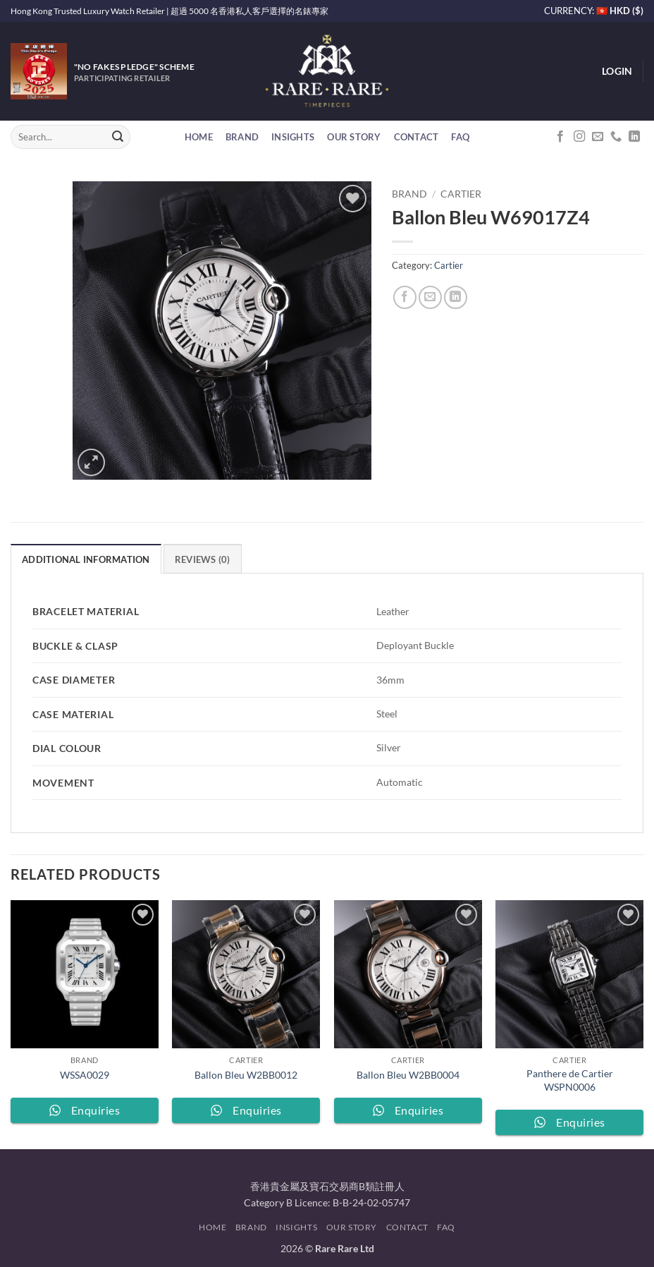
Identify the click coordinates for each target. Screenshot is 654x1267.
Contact (416, 137)
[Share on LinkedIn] (455, 297)
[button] (617, 71)
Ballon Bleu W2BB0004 (408, 1075)
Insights (292, 137)
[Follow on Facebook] (560, 137)
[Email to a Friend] (430, 297)
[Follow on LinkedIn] (634, 137)
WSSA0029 (84, 1075)
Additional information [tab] (86, 559)
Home (199, 137)
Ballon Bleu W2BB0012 (246, 1075)
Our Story (354, 137)
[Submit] (118, 137)
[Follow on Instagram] (579, 137)
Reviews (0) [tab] (202, 559)
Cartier (460, 194)
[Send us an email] (597, 137)
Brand (242, 137)
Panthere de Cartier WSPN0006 (569, 1080)
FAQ (460, 137)
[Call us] (616, 137)
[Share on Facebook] (405, 297)
